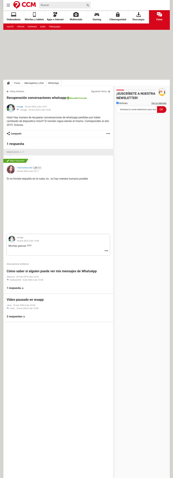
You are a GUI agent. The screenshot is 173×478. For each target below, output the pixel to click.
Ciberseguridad (117, 16)
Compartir (16, 133)
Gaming (97, 16)
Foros (159, 16)
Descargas (139, 16)
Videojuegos (54, 26)
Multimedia (76, 16)
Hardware (32, 26)
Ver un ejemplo (159, 103)
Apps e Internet (55, 16)
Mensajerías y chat (34, 83)
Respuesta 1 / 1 (15, 152)
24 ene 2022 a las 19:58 (39, 110)
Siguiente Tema (99, 91)
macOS (10, 26)
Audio (42, 26)
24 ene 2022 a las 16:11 (28, 171)
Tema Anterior (17, 91)
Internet (20, 26)
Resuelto (74, 98)
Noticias (122, 103)
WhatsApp (53, 83)
